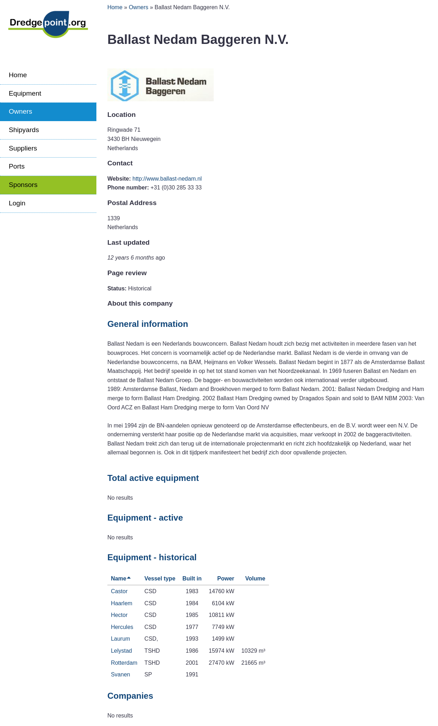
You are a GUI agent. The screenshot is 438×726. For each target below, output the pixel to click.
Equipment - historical (152, 557)
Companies (130, 696)
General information (147, 324)
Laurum (120, 639)
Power (225, 578)
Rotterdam (124, 663)
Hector (119, 615)
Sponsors (23, 184)
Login (17, 203)
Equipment (25, 93)
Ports (17, 166)
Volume (255, 578)
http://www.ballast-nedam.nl (167, 179)
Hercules (122, 627)
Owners (20, 111)
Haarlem (121, 603)
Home (18, 75)
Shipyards (24, 130)
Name (121, 578)
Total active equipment (153, 478)
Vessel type (160, 578)
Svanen (120, 674)
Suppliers (23, 148)
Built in (192, 578)
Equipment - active (145, 517)
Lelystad (121, 651)
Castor (119, 591)
